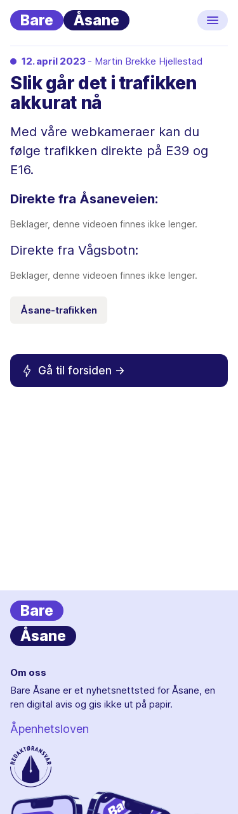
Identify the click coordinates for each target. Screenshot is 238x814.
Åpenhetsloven (49, 728)
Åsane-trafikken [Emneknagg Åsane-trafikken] (58, 310)
